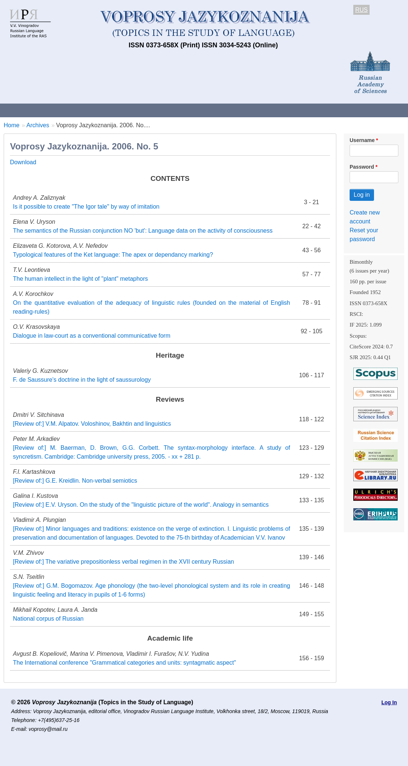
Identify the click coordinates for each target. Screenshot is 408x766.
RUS (361, 10)
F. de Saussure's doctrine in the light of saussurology (82, 380)
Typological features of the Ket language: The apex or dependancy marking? (113, 255)
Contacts (80, 110)
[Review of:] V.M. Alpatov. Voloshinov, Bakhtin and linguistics (92, 424)
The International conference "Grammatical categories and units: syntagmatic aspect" (124, 662)
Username (362, 140)
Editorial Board (347, 110)
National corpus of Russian (48, 618)
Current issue (207, 110)
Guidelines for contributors (141, 110)
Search (391, 110)
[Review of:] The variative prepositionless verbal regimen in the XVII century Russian (123, 562)
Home (12, 125)
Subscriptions (295, 110)
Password (362, 167)
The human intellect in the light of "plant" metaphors (80, 279)
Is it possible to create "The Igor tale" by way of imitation (86, 206)
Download (23, 162)
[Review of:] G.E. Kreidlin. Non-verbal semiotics (75, 481)
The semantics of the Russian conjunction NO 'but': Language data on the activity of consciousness (143, 230)
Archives (251, 110)
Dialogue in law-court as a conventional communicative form (91, 336)
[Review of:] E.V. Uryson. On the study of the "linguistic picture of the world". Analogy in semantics (141, 505)
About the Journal (30, 110)
